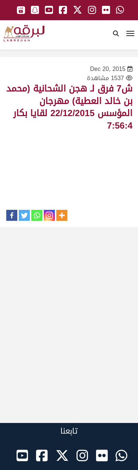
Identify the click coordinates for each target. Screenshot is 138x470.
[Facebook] (11, 215)
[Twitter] (24, 215)
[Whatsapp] (36, 215)
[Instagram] (49, 215)
